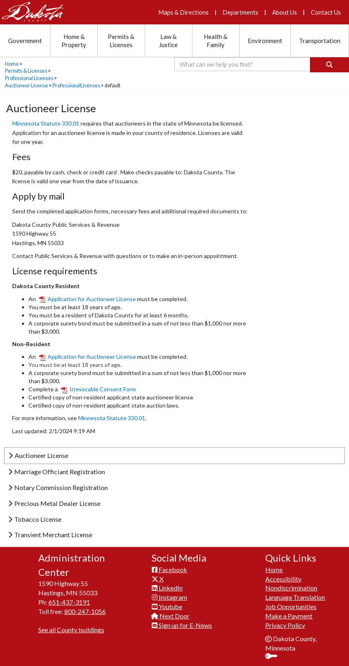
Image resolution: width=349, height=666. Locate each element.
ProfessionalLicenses (76, 85)
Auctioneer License (26, 85)
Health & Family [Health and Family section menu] (215, 40)
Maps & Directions (183, 12)
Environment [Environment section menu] (265, 40)
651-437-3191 (69, 602)
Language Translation (295, 597)
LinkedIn (167, 588)
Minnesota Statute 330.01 (46, 123)
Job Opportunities (290, 606)
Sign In (274, 657)
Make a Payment (288, 616)
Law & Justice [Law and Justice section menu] (168, 40)
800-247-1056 (85, 611)
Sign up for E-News (182, 625)
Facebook (169, 569)
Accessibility (283, 579)
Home (12, 64)
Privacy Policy (285, 625)
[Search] (329, 64)
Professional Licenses (29, 78)
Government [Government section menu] (25, 40)
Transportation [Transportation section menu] (319, 40)
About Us (284, 12)
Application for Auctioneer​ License (88, 356)
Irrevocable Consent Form (98, 389)
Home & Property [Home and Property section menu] (73, 40)
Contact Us (326, 12)
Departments (240, 12)
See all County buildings (71, 629)
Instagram (169, 597)
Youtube (167, 606)
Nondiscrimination (291, 588)
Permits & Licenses (26, 71)
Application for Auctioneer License (87, 298)
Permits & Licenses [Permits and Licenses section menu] (121, 40)
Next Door (171, 616)
